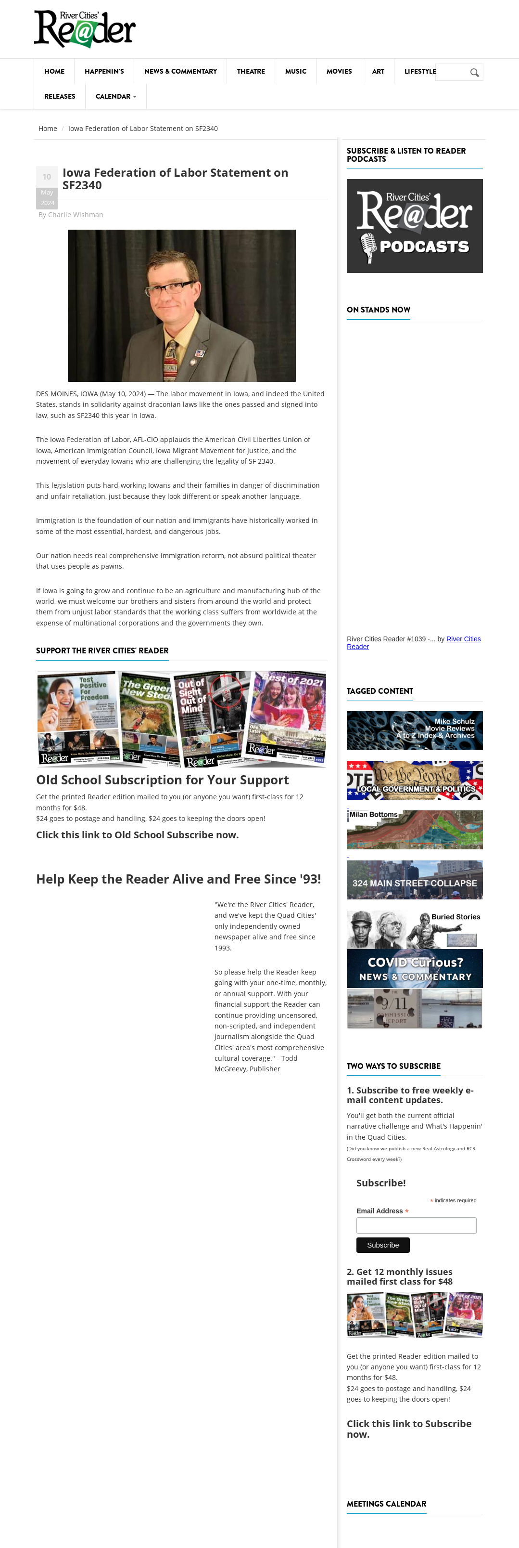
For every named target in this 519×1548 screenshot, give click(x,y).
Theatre (251, 71)
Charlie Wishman (75, 214)
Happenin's (104, 71)
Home (54, 71)
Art (378, 71)
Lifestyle (420, 71)
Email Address (382, 1211)
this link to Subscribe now (409, 1429)
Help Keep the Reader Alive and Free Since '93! (178, 878)
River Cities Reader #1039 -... (391, 639)
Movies (339, 71)
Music (295, 71)
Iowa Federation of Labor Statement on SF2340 (176, 178)
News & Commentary (180, 71)
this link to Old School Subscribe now (148, 834)
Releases (60, 96)
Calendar (116, 96)
